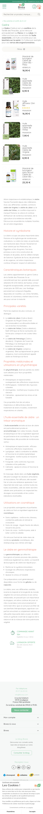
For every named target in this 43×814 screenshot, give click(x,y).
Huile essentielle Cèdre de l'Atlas (27, 126)
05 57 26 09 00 (21, 691)
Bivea (21, 6)
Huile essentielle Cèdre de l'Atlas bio (27, 81)
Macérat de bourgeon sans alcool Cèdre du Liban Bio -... (28, 172)
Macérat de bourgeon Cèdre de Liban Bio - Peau (27, 60)
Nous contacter (21, 710)
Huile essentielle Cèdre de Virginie (27, 149)
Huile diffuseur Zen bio (28, 103)
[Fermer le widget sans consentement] (10, 782)
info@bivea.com (21, 695)
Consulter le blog (21, 753)
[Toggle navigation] (4, 6)
